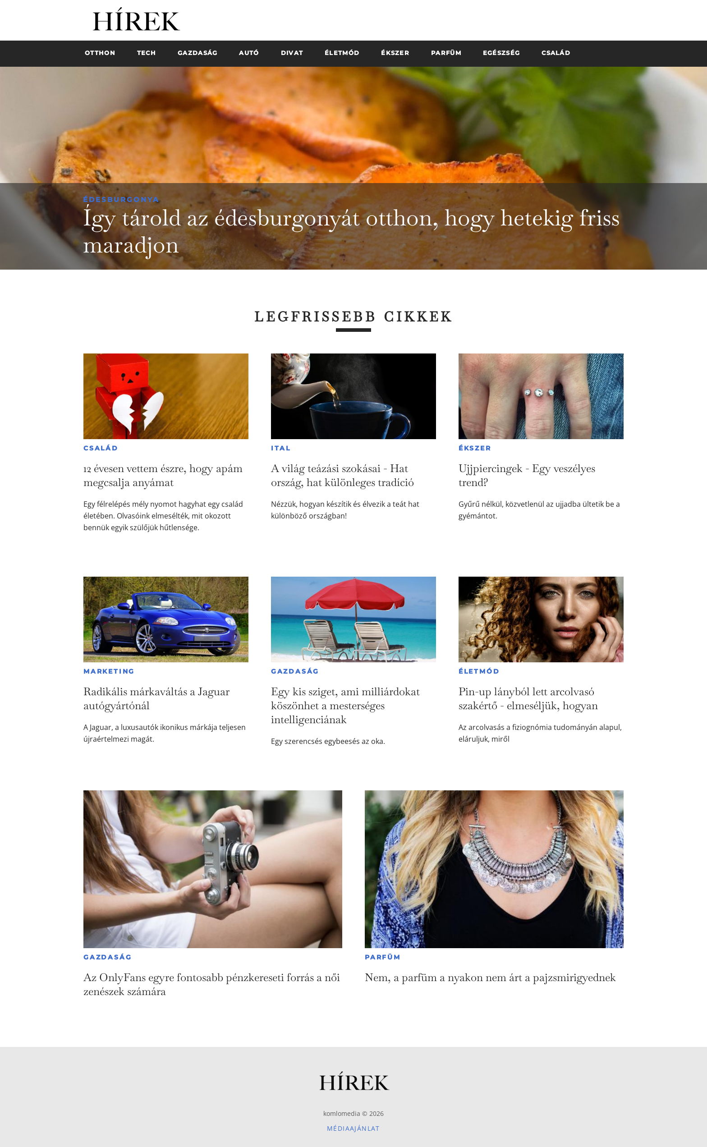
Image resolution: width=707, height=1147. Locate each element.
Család (101, 448)
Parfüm (383, 957)
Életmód (479, 671)
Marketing (109, 671)
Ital (281, 448)
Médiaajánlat (353, 1128)
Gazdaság (295, 671)
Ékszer (475, 448)
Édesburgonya (121, 199)
